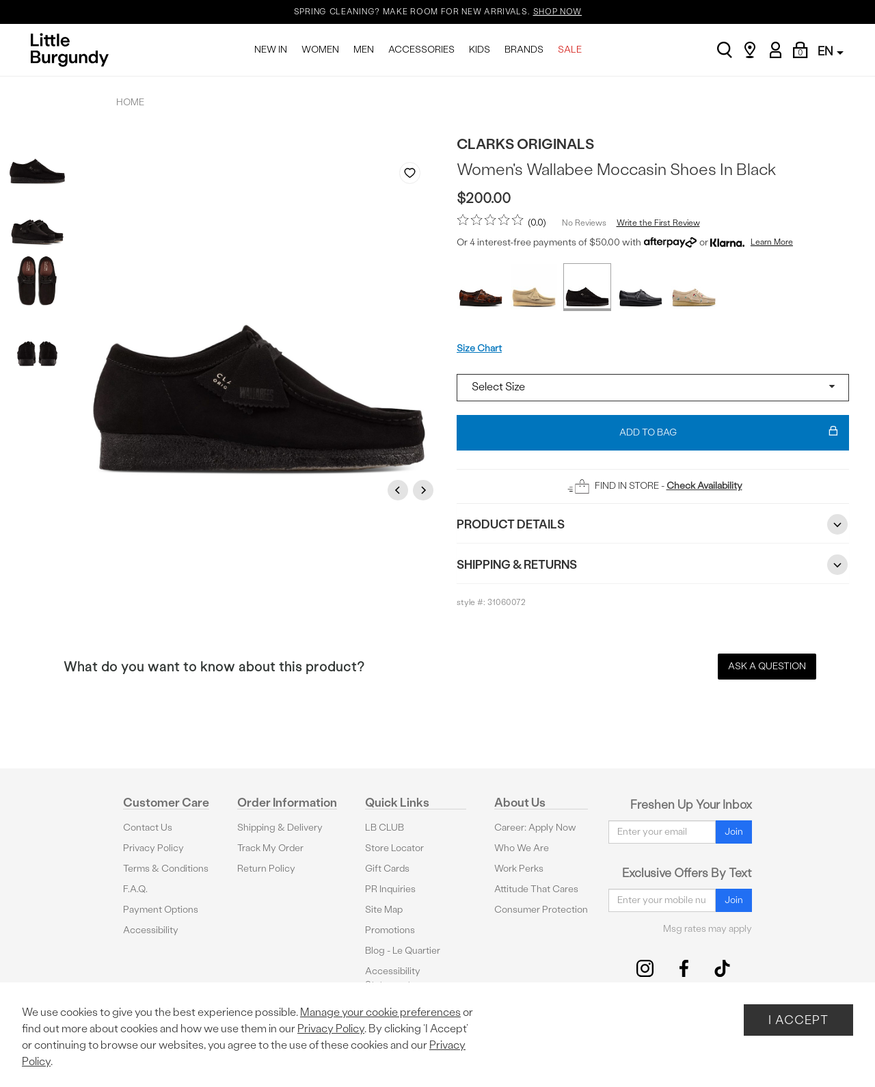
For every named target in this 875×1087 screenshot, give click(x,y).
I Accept (798, 1019)
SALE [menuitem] (570, 49)
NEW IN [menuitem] (270, 49)
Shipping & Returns (653, 564)
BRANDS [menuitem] (523, 49)
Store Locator (394, 848)
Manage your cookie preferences (380, 1012)
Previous (399, 490)
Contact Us (147, 827)
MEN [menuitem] (363, 49)
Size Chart (479, 348)
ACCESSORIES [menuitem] (421, 49)
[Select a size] (653, 387)
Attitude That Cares (536, 889)
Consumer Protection (541, 909)
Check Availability (704, 486)
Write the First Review (658, 223)
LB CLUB (384, 827)
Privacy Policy (153, 848)
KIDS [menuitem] (479, 49)
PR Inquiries (390, 889)
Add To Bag (728, 433)
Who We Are (521, 848)
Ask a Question (767, 666)
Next (425, 490)
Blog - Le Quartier (402, 950)
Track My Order (270, 848)
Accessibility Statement (392, 978)
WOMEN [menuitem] (320, 49)
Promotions (390, 930)
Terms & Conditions (165, 868)
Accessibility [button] (150, 930)
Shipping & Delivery (280, 827)
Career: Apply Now (535, 827)
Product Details (653, 524)
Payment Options (160, 909)
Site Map (384, 909)
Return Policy (266, 868)
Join (734, 831)
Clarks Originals (525, 143)
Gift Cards (387, 868)
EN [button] (831, 51)
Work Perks (518, 868)
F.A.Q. (135, 889)
